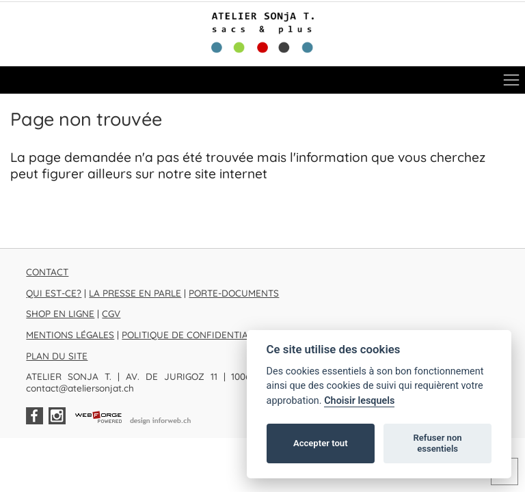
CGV (111, 313)
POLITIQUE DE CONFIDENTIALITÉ (194, 334)
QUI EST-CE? (53, 293)
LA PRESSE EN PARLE (135, 293)
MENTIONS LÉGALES (70, 334)
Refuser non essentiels (437, 443)
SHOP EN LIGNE (60, 313)
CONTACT (47, 271)
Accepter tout (320, 443)
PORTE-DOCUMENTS (234, 293)
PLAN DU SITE (57, 355)
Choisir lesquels (359, 401)
